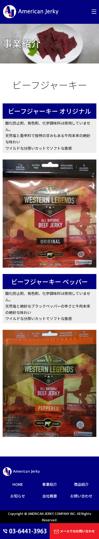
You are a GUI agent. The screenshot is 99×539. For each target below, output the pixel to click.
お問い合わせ (81, 496)
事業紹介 (49, 484)
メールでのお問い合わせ (74, 531)
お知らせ (17, 496)
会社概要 (49, 496)
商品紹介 (81, 484)
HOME (17, 484)
